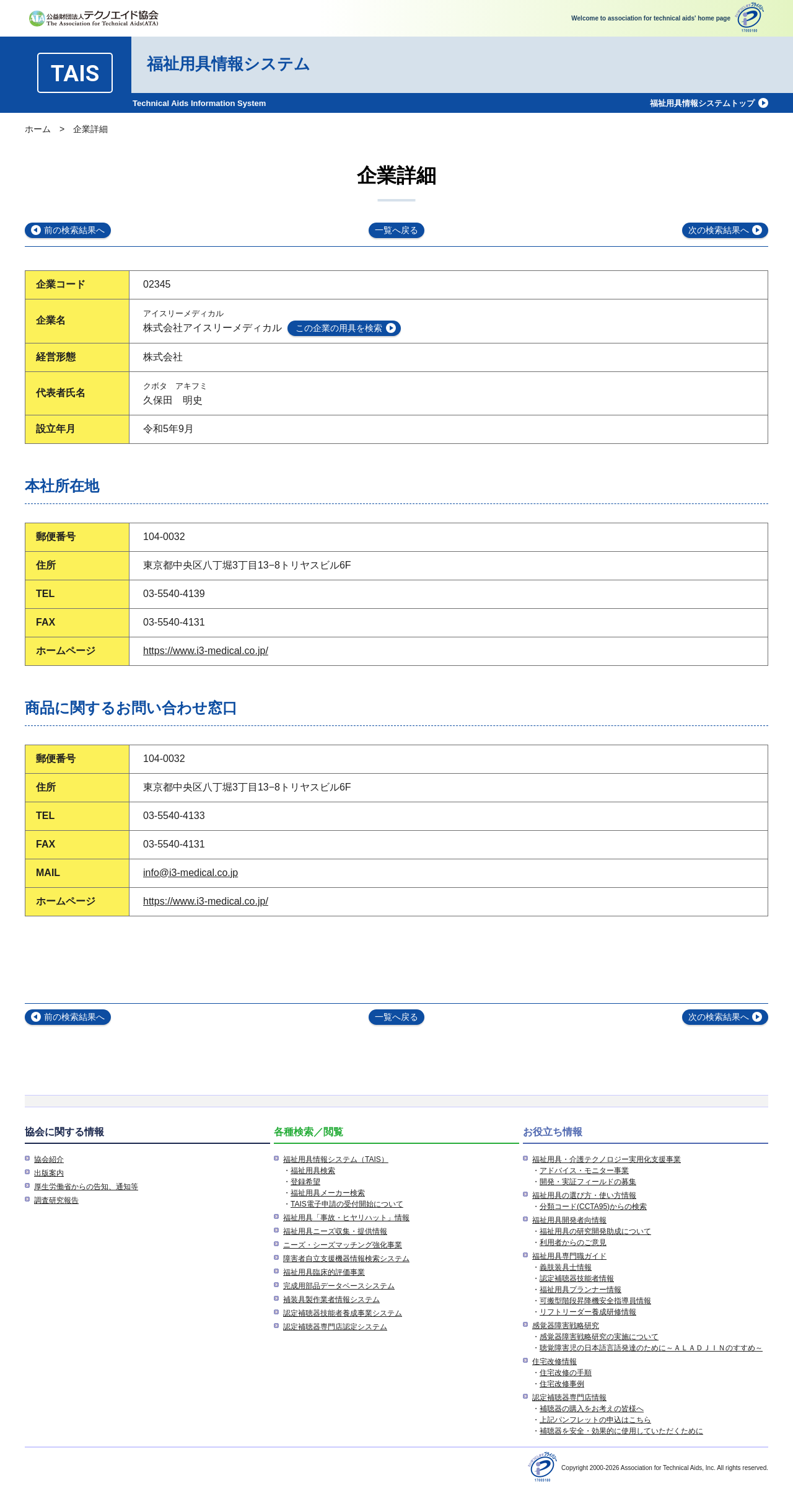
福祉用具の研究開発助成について (595, 1231)
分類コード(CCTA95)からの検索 (593, 1206)
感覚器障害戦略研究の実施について (599, 1336)
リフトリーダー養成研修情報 (588, 1312)
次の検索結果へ (718, 230)
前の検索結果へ (74, 230)
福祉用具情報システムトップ (702, 103)
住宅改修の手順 (566, 1372)
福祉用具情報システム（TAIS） (335, 1159)
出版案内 (49, 1173)
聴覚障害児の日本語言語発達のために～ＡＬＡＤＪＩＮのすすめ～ (651, 1348)
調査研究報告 (56, 1200)
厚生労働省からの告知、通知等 (86, 1186)
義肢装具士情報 (566, 1267)
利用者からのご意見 (573, 1242)
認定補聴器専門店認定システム (335, 1326)
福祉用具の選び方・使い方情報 (584, 1195)
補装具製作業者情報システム (331, 1299)
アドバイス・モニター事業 (584, 1170)
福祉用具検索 (313, 1170)
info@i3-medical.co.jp (190, 872)
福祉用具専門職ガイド (569, 1256)
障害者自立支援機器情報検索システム (346, 1258)
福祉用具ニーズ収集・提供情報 (335, 1231)
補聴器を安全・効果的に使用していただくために (621, 1431)
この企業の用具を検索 (339, 328)
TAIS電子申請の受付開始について (347, 1204)
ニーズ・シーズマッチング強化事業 (342, 1245)
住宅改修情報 (554, 1361)
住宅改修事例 (562, 1384)
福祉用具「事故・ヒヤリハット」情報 (346, 1217)
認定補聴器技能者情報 (577, 1278)
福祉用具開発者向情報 (569, 1220)
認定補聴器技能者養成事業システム (342, 1313)
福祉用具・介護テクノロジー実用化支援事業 (606, 1159)
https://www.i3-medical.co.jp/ (205, 650)
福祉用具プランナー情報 (580, 1289)
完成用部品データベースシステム (339, 1286)
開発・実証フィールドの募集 (588, 1181)
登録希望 (305, 1181)
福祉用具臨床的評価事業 (324, 1272)
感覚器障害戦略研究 (565, 1325)
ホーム (38, 129)
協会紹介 (49, 1159)
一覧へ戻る (396, 230)
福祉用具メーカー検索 (328, 1193)
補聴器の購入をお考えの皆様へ (592, 1408)
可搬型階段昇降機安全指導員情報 (595, 1300)
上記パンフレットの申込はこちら (595, 1419)
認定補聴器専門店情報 (569, 1397)
